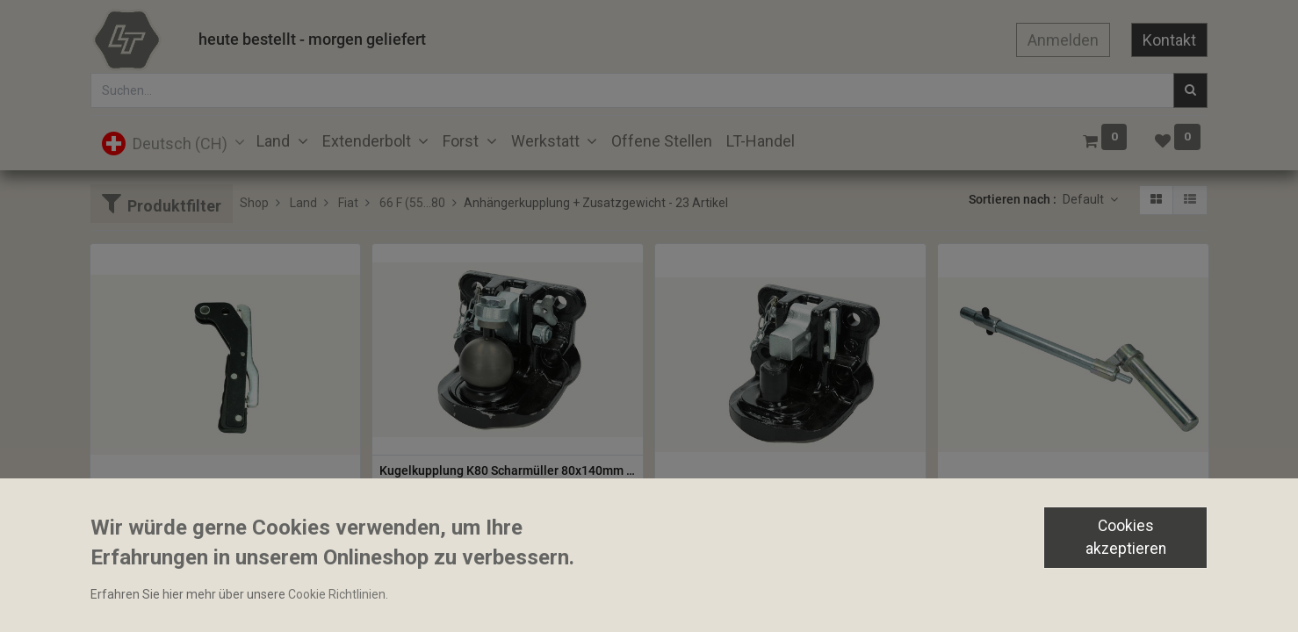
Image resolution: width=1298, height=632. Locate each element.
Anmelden (1063, 40)
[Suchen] (1190, 90)
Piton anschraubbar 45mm (736, 501)
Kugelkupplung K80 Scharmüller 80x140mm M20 (507, 470)
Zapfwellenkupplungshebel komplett (199, 501)
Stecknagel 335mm (998, 501)
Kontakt (1169, 40)
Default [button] (1085, 199)
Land (303, 203)
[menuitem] (661, 141)
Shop (254, 203)
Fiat (348, 203)
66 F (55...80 (412, 203)
